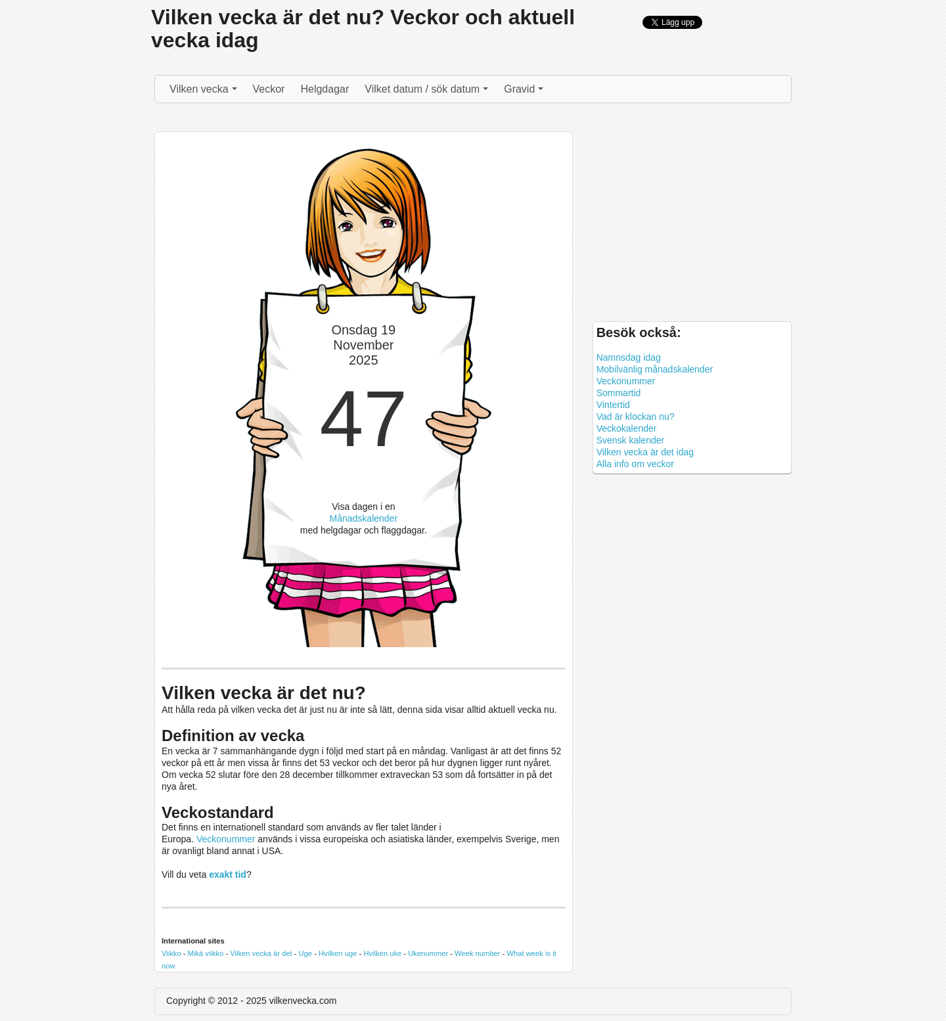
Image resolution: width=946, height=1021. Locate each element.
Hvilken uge (338, 953)
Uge (306, 953)
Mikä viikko (206, 953)
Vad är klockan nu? (636, 416)
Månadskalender (364, 518)
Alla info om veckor (635, 464)
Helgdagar (324, 89)
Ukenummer (428, 953)
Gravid (525, 92)
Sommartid (619, 393)
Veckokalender (627, 428)
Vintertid (613, 404)
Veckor (269, 89)
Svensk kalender (631, 440)
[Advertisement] (692, 215)
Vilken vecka (204, 92)
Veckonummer (225, 839)
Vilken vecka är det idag (645, 452)
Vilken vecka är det (261, 953)
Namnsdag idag (629, 357)
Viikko (171, 953)
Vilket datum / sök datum (428, 92)
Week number (477, 953)
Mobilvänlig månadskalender (655, 369)
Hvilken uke (382, 953)
